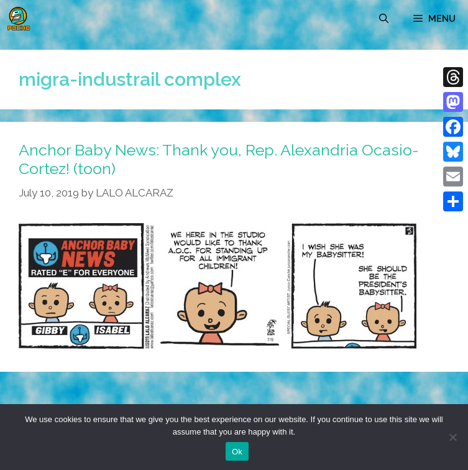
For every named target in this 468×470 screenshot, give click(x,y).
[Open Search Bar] (384, 18)
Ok (237, 451)
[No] (452, 437)
